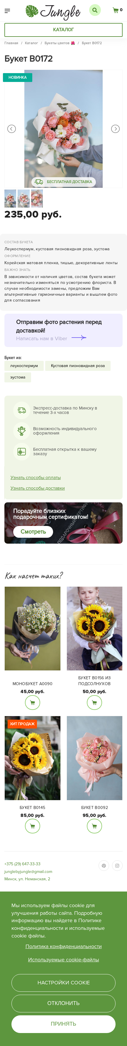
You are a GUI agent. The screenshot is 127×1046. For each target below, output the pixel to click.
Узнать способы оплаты (36, 477)
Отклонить (63, 1003)
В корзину (32, 702)
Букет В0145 (32, 807)
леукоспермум (24, 365)
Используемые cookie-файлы (63, 959)
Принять (63, 1024)
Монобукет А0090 (33, 683)
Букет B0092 (94, 807)
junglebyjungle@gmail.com (28, 871)
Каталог (63, 30)
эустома (17, 377)
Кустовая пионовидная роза (78, 365)
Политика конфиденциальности (64, 946)
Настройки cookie (64, 982)
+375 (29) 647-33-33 (22, 863)
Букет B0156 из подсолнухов (94, 680)
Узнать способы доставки (38, 488)
